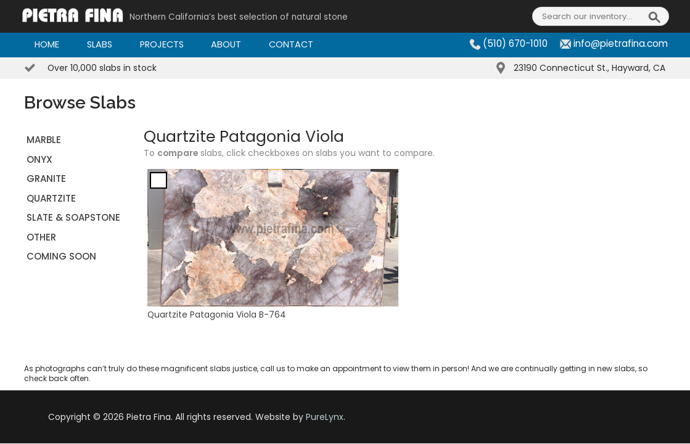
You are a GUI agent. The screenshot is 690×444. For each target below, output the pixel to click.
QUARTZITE (51, 198)
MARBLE (44, 139)
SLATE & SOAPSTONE (73, 217)
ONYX (39, 159)
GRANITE (46, 178)
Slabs (99, 44)
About (226, 44)
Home (47, 44)
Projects (162, 44)
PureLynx (324, 417)
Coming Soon (61, 256)
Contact (291, 44)
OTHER (41, 237)
